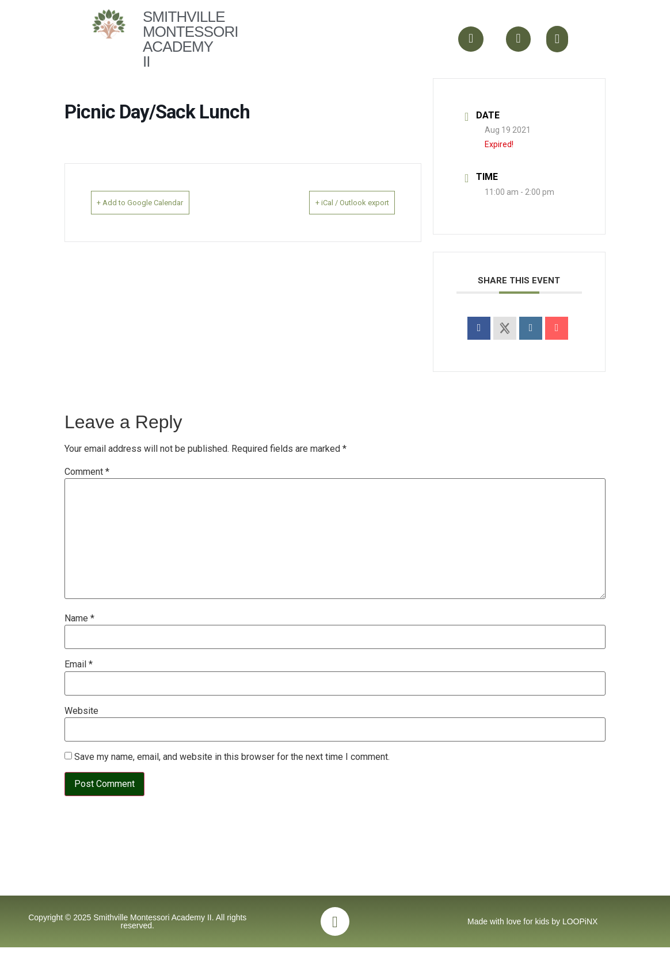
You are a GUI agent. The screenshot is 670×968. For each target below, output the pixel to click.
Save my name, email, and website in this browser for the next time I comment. (232, 757)
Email (78, 664)
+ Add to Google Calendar (156, 202)
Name (79, 618)
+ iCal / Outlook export (335, 202)
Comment (86, 472)
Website (81, 711)
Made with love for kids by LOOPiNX (532, 939)
